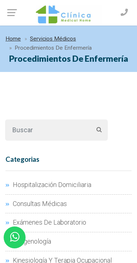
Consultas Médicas (36, 203)
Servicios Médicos (53, 38)
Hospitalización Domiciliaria (48, 184)
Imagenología (28, 241)
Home (13, 38)
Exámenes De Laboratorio (45, 222)
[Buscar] (47, 130)
